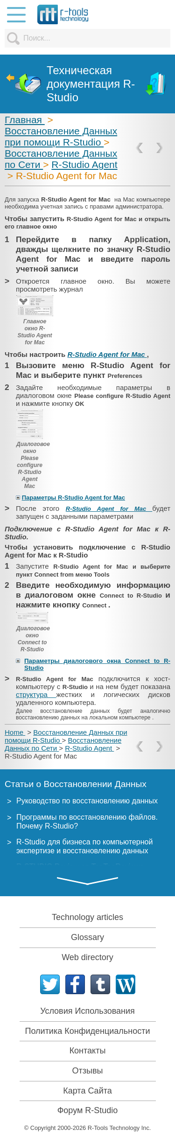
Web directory (87, 957)
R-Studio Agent (84, 164)
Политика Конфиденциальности (87, 1031)
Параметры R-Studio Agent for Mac (73, 497)
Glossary (87, 937)
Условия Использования (87, 1011)
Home (15, 732)
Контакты (88, 1050)
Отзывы (87, 1070)
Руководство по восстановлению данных (87, 801)
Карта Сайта (87, 1090)
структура (36, 694)
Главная (25, 119)
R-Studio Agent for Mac (107, 354)
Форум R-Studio (87, 1110)
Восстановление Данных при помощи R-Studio (61, 136)
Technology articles (87, 917)
